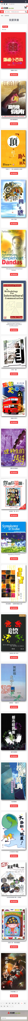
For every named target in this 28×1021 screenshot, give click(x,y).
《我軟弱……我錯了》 (13, 703)
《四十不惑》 (14, 219)
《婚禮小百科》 (14, 70)
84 (6, 1003)
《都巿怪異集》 (14, 752)
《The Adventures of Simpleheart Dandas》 (14, 269)
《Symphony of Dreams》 (14, 554)
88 (18, 1003)
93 (7, 1006)
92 (4, 1006)
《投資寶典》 (14, 801)
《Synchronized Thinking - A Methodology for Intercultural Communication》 (14, 324)
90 (24, 1003)
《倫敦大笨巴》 (14, 418)
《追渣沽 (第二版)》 (14, 653)
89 (21, 1003)
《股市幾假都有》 (14, 119)
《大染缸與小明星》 (14, 852)
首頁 (2, 15)
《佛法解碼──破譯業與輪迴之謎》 (14, 604)
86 (12, 1003)
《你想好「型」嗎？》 (13, 511)
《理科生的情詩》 (14, 468)
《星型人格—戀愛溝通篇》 (14, 942)
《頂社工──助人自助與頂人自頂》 (14, 169)
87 (15, 1003)
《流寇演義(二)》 (14, 991)
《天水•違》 (14, 370)
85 (9, 1003)
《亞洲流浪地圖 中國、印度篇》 (14, 897)
